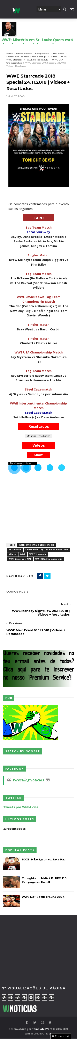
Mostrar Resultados (39, 436)
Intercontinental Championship (32, 53)
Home (9, 53)
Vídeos (54, 57)
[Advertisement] (39, 933)
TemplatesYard (42, 1029)
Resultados (58, 53)
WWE (64, 57)
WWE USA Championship (48, 559)
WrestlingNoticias (28, 780)
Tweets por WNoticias (20, 807)
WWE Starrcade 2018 (37, 60)
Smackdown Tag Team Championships (26, 57)
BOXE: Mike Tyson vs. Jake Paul (44, 859)
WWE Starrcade (14, 60)
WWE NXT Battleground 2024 (43, 897)
